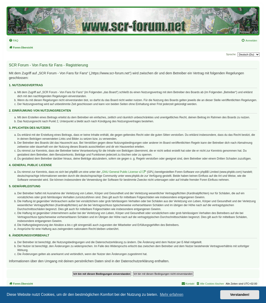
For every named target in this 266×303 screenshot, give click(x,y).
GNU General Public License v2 (122, 172)
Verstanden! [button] (239, 294)
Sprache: (231, 54)
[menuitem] (13, 40)
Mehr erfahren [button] (171, 294)
